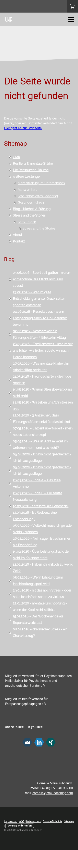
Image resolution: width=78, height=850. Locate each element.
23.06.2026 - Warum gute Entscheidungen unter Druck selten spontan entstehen (39, 298)
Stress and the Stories (29, 215)
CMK (16, 157)
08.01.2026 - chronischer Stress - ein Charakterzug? (40, 632)
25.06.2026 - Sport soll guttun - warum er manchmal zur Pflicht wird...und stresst (42, 279)
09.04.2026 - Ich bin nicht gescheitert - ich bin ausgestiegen (42, 457)
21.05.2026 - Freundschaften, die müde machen (42, 380)
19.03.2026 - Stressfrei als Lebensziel (40, 506)
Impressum (10, 821)
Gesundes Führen (31, 202)
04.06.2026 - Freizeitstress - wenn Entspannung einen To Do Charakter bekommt (40, 318)
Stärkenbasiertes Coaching (38, 196)
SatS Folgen (27, 222)
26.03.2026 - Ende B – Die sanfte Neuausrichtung (37, 496)
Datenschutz (33, 821)
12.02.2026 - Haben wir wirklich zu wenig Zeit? (43, 568)
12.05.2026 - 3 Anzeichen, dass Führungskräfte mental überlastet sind (41, 418)
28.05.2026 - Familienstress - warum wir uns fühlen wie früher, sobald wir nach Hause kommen (43, 350)
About (17, 235)
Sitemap (69, 821)
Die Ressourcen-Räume (30, 170)
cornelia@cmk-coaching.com (52, 793)
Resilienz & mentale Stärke (33, 164)
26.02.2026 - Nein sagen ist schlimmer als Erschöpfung (41, 542)
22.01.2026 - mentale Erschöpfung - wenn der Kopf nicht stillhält (40, 606)
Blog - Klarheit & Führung (32, 209)
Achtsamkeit (27, 189)
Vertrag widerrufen (20, 825)
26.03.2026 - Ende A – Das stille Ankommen (36, 483)
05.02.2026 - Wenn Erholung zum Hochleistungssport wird (38, 581)
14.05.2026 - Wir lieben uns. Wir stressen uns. (43, 405)
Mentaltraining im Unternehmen (41, 183)
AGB (21, 821)
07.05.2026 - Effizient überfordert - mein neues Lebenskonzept (43, 431)
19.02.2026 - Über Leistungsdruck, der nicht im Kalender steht (41, 555)
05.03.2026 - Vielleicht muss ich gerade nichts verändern (42, 529)
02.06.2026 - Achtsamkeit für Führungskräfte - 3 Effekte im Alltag (39, 334)
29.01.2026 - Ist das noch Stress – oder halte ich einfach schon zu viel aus (42, 593)
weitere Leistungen (27, 176)
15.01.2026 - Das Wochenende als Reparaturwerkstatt (38, 619)
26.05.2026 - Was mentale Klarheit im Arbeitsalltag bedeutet (41, 367)
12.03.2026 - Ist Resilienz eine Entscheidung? (35, 516)
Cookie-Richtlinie (52, 821)
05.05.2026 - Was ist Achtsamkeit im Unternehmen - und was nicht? (40, 444)
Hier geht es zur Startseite (23, 128)
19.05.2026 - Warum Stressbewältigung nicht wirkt (42, 393)
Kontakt (19, 241)
